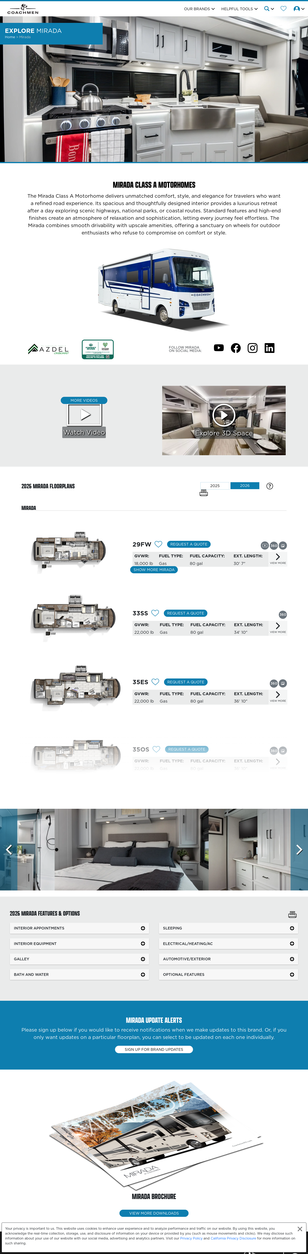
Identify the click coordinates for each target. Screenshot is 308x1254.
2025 (215, 485)
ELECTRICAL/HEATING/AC (188, 943)
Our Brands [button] (197, 8)
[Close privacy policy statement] (300, 1229)
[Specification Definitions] (270, 486)
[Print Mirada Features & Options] (292, 915)
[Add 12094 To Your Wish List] (156, 750)
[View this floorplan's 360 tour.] (273, 545)
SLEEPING (172, 928)
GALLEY (21, 959)
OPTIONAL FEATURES (184, 974)
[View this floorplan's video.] (264, 545)
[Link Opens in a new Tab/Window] (48, 349)
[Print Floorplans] (204, 493)
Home (10, 37)
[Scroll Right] (299, 849)
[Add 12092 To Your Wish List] (155, 614)
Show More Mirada (154, 569)
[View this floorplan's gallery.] (282, 545)
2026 (245, 485)
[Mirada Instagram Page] (252, 348)
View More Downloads (154, 1213)
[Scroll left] (8, 849)
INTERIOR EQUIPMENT (35, 943)
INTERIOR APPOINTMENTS (39, 928)
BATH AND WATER (31, 974)
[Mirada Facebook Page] (236, 348)
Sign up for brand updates (154, 1049)
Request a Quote (188, 544)
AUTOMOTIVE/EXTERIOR (187, 959)
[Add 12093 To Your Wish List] (155, 682)
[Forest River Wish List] (284, 9)
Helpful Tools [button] (237, 8)
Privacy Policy (191, 1238)
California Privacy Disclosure (233, 1238)
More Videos (84, 400)
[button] (269, 9)
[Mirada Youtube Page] (219, 348)
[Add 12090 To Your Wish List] (158, 545)
